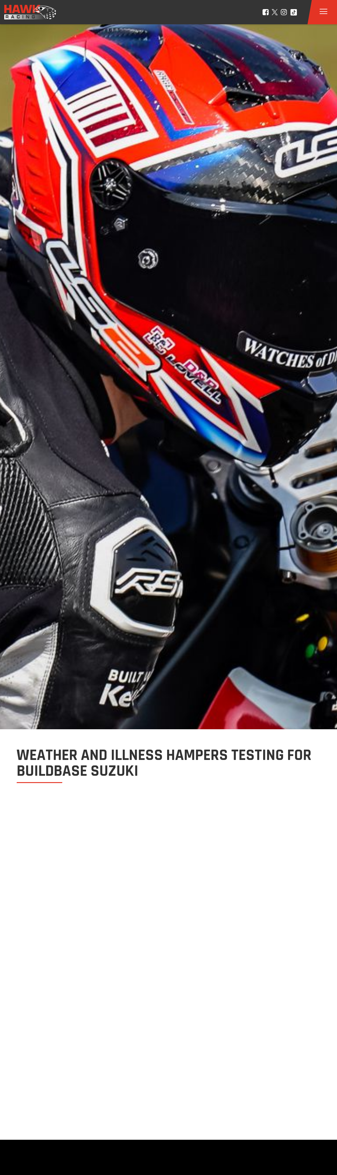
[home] (26, 12)
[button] (323, 12)
